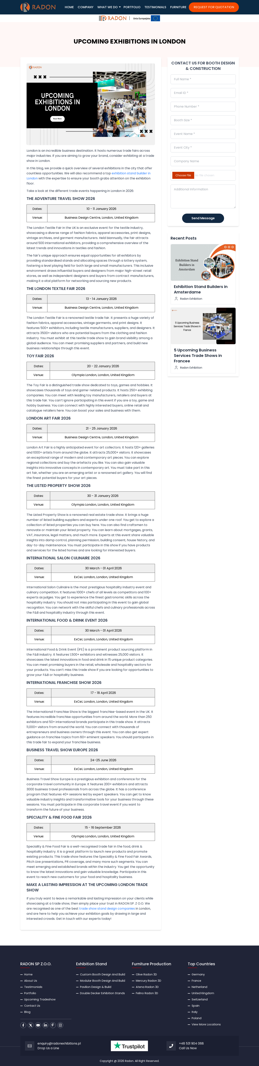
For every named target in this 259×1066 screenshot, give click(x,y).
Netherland (199, 987)
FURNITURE (178, 7)
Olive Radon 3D (146, 974)
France (196, 981)
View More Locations (206, 1024)
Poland (196, 1018)
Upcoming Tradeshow (40, 999)
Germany (198, 974)
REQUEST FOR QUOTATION (214, 7)
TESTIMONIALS (155, 7)
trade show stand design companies (107, 908)
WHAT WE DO (107, 7)
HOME (69, 7)
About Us (30, 981)
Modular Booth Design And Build (102, 981)
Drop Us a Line (48, 1048)
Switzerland (200, 999)
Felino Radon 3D (147, 993)
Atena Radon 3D (147, 987)
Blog (27, 1012)
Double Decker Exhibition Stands (102, 993)
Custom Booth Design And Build (102, 974)
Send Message (203, 218)
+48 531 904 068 (191, 1043)
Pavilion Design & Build (95, 987)
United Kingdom (203, 993)
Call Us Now (188, 1048)
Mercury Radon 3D (148, 981)
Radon (129, 1061)
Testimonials (33, 987)
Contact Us (32, 1006)
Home (28, 974)
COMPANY (85, 7)
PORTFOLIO (132, 7)
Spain (195, 1006)
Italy (195, 1012)
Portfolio (30, 993)
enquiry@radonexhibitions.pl (59, 1043)
